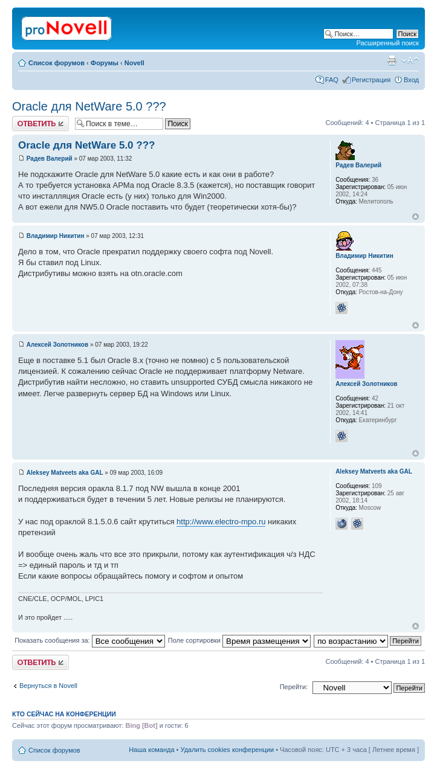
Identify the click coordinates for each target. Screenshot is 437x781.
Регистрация (371, 79)
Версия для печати (391, 60)
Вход (411, 79)
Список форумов (56, 62)
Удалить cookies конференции (227, 749)
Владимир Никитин (56, 236)
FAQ (331, 79)
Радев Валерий (50, 158)
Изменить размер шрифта (410, 60)
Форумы (104, 62)
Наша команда (151, 749)
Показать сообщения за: (90, 640)
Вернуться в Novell (48, 685)
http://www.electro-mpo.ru (220, 521)
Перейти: (294, 686)
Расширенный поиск (387, 43)
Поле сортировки (239, 640)
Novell (134, 62)
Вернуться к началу (415, 216)
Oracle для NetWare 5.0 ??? (89, 106)
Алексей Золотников (57, 344)
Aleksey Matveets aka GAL (65, 472)
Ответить (40, 123)
